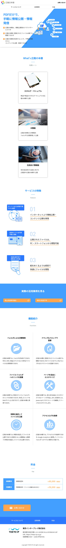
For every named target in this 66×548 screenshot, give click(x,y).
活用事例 (37, 7)
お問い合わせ (61, 2)
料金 (54, 7)
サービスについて (16, 7)
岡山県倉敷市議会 (10, 300)
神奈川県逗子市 (42, 300)
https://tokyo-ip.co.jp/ (33, 534)
